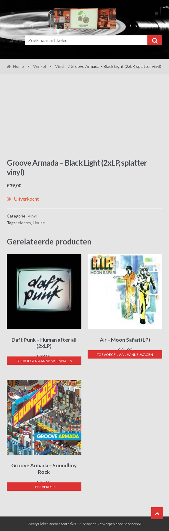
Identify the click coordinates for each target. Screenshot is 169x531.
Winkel (39, 66)
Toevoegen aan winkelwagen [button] (44, 361)
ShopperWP (133, 524)
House (39, 222)
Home (18, 66)
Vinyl (59, 66)
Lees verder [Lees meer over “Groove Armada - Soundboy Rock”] (44, 486)
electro (24, 222)
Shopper (89, 524)
